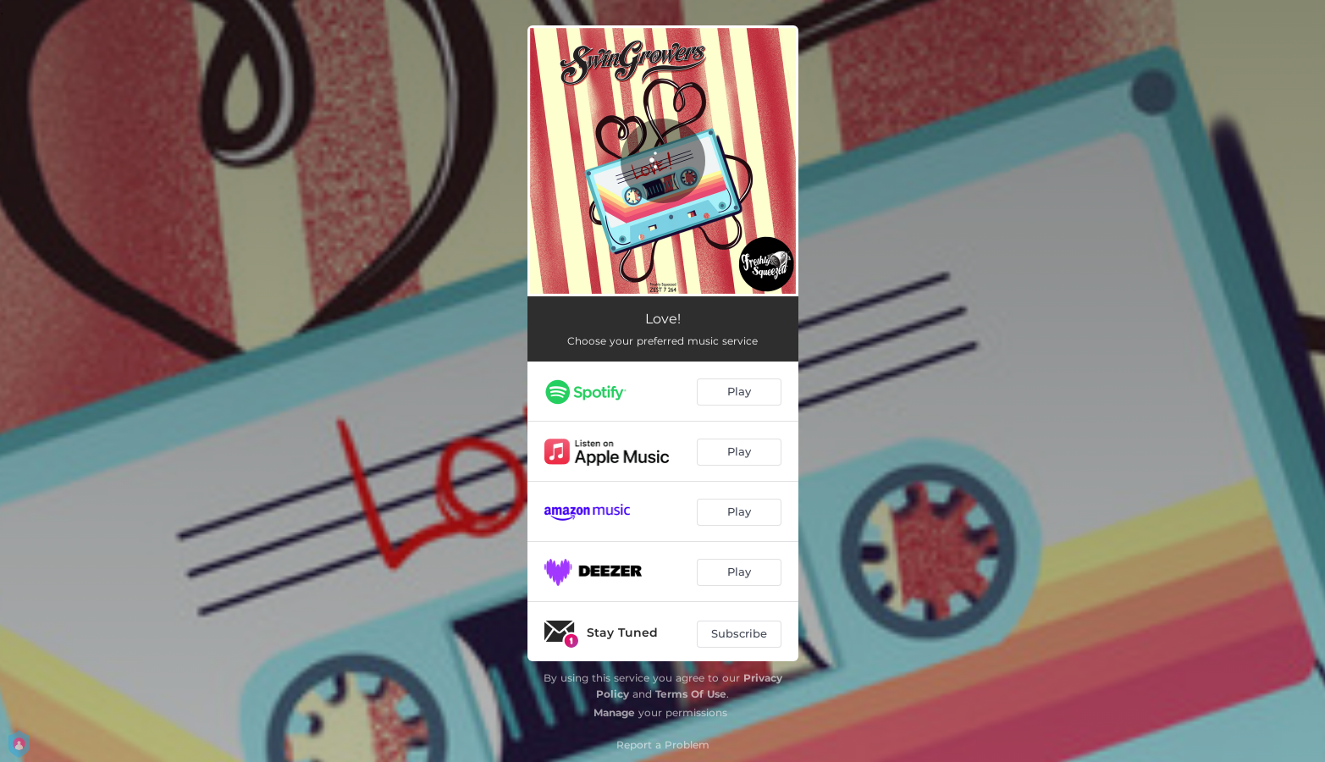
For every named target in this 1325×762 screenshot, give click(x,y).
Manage (614, 712)
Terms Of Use (690, 693)
